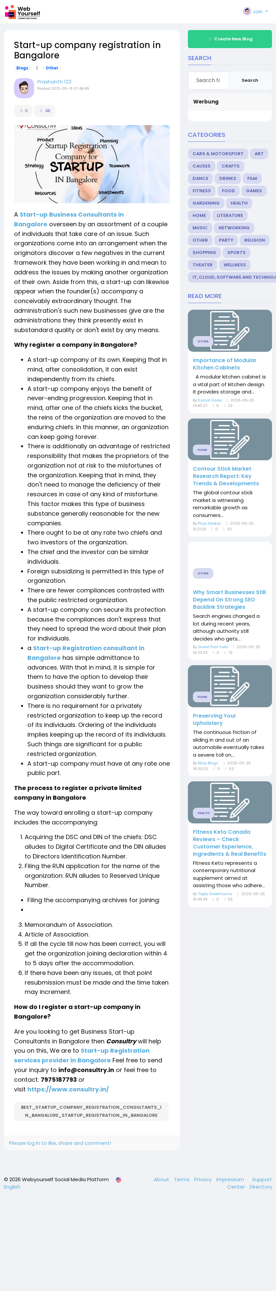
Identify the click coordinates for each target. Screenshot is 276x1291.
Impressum (230, 1179)
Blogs (22, 68)
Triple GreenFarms (215, 893)
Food (228, 191)
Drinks (227, 178)
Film (252, 178)
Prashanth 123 (54, 81)
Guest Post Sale (213, 647)
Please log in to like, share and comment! (60, 1142)
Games (254, 191)
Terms (182, 1179)
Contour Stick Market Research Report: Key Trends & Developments (226, 476)
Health (239, 203)
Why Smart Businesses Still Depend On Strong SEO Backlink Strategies (229, 600)
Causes (202, 166)
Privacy (203, 1179)
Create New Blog (230, 39)
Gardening (206, 203)
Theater (203, 265)
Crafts (231, 166)
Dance (200, 178)
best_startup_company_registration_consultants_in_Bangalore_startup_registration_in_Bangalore (91, 1111)
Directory (261, 1186)
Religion (254, 240)
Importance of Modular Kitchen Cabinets (225, 364)
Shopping (204, 252)
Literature (230, 215)
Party (226, 240)
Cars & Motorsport (218, 154)
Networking (234, 228)
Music (200, 228)
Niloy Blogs (208, 763)
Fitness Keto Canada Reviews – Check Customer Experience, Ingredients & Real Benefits (229, 843)
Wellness (235, 265)
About (162, 1179)
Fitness (202, 191)
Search (250, 80)
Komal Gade (210, 400)
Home (199, 215)
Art (259, 154)
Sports (236, 252)
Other (52, 68)
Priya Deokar (209, 523)
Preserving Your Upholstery (214, 719)
